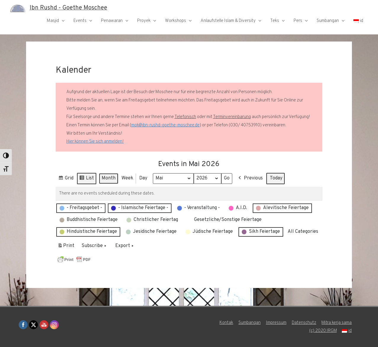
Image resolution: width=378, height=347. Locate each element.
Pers (298, 21)
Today (276, 178)
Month (109, 178)
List (86, 179)
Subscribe (94, 246)
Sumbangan (328, 21)
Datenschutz (303, 323)
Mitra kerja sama (336, 323)
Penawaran (112, 21)
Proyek (143, 21)
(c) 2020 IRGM (323, 331)
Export (125, 246)
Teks (274, 21)
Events (80, 21)
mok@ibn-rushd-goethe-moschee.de (165, 125)
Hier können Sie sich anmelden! (95, 141)
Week (127, 178)
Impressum (276, 323)
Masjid (53, 21)
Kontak (226, 323)
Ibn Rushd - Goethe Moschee (68, 8)
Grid (65, 179)
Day (143, 178)
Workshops (175, 21)
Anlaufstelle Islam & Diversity (228, 21)
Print (65, 247)
